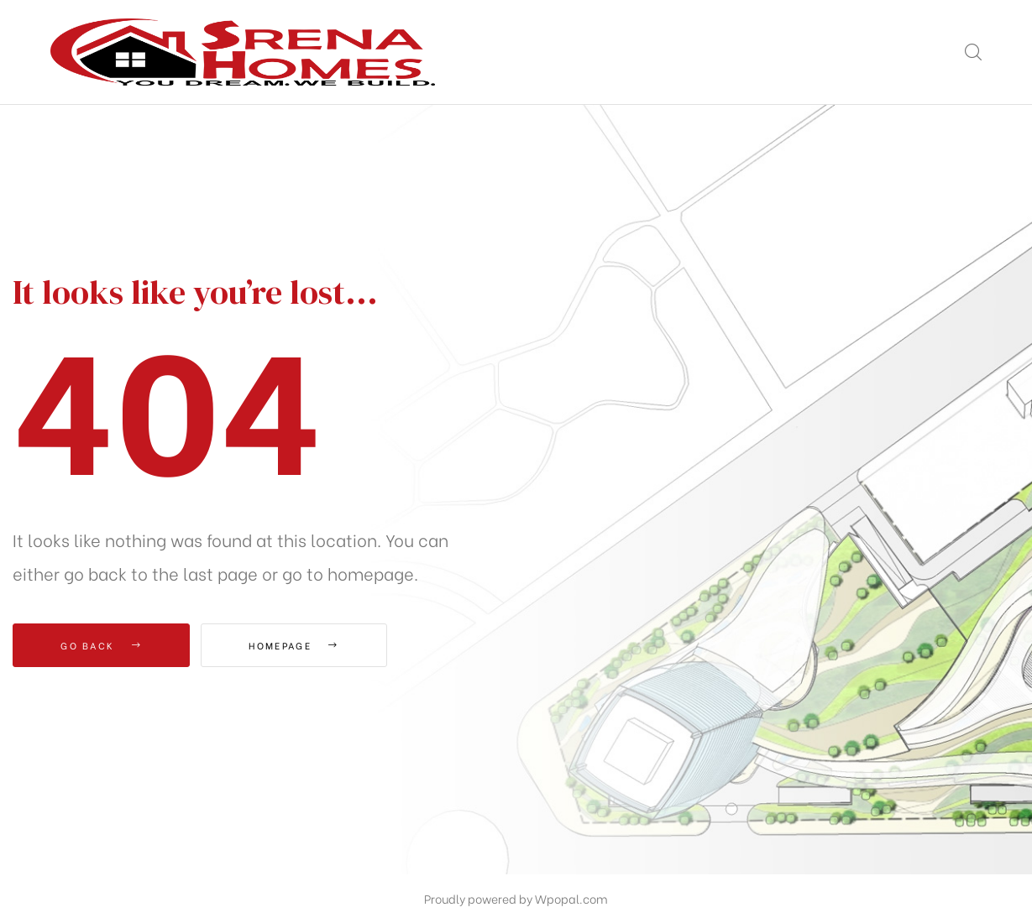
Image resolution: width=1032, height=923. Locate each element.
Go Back (101, 645)
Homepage (293, 645)
